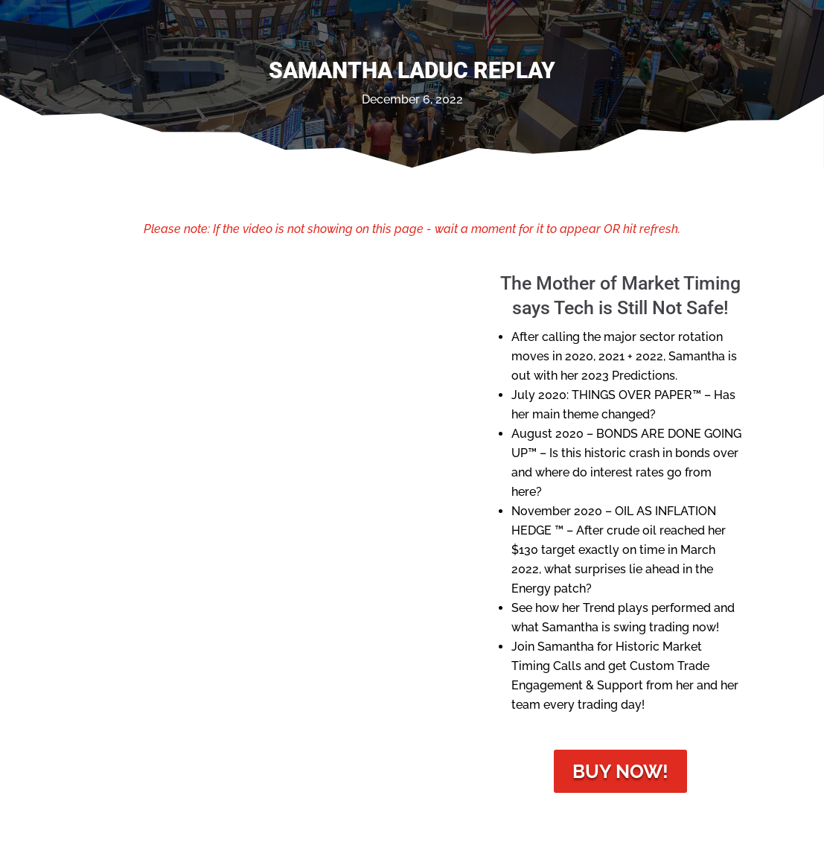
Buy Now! (620, 771)
